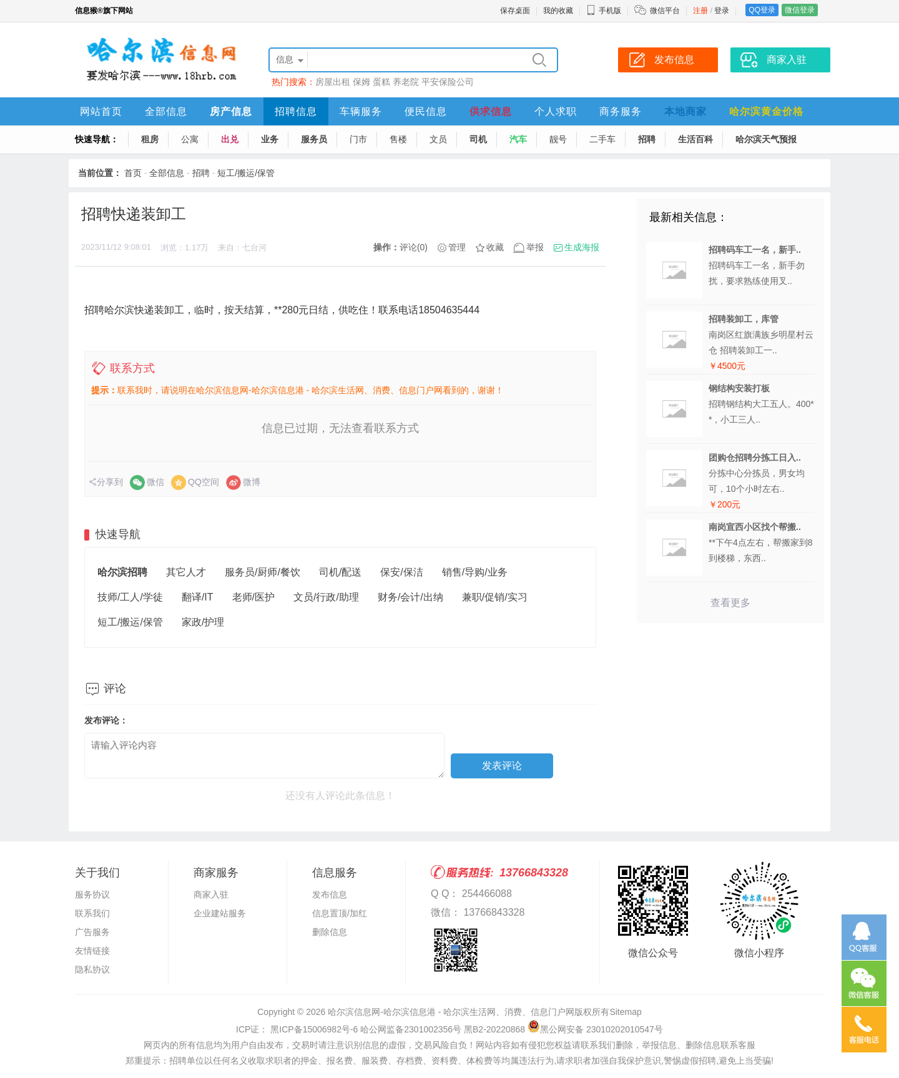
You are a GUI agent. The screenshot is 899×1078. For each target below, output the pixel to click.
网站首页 (101, 111)
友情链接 (92, 951)
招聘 (647, 139)
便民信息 (426, 111)
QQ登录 (762, 10)
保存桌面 (515, 10)
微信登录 (800, 10)
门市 (358, 139)
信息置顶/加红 (339, 913)
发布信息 (329, 894)
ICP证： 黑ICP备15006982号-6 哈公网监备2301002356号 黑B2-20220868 (380, 1029)
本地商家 (685, 111)
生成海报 (581, 247)
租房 (150, 139)
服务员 (314, 139)
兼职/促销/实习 (495, 597)
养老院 (406, 82)
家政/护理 (203, 622)
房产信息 (231, 111)
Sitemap (625, 1012)
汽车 (518, 139)
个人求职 (555, 111)
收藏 (495, 247)
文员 (438, 139)
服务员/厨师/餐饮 (262, 572)
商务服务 (620, 111)
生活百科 (695, 139)
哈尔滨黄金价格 (766, 111)
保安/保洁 (401, 572)
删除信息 (329, 932)
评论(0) (414, 247)
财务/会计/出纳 (410, 597)
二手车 (602, 139)
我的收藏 (558, 10)
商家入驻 (211, 894)
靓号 (558, 139)
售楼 (398, 139)
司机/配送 (340, 572)
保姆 (361, 82)
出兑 (229, 139)
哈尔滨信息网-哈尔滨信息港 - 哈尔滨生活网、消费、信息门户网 (451, 1012)
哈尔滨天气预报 (766, 139)
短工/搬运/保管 (246, 173)
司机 (478, 139)
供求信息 (490, 111)
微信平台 (665, 10)
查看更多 (730, 602)
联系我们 (92, 913)
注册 (700, 10)
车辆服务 (361, 111)
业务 (269, 139)
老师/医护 (253, 597)
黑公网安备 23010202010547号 (595, 1029)
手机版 (603, 10)
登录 (721, 10)
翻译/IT (198, 597)
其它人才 (186, 572)
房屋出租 (332, 82)
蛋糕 (381, 82)
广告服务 (92, 932)
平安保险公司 (447, 82)
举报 (535, 247)
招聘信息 (296, 111)
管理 (457, 247)
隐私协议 (92, 969)
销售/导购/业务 (475, 572)
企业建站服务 (220, 913)
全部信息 (166, 111)
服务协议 (92, 894)
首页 (133, 173)
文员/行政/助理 (326, 597)
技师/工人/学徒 (130, 597)
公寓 (190, 139)
